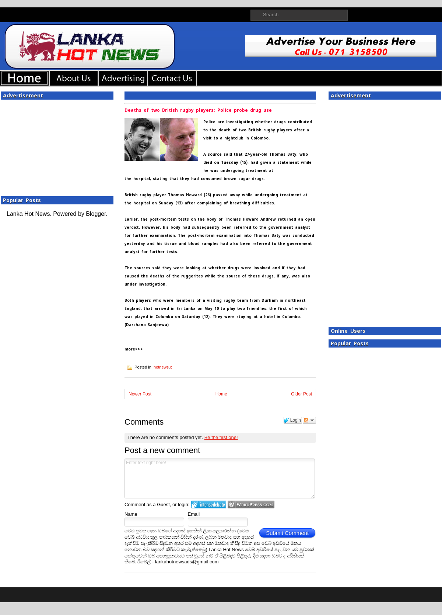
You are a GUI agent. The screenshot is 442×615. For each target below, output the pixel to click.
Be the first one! (221, 437)
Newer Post (140, 394)
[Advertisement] (57, 146)
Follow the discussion (309, 420)
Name (130, 514)
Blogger (96, 214)
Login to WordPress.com (251, 504)
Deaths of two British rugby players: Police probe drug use (198, 110)
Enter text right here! (219, 478)
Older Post (301, 394)
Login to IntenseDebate (208, 504)
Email (194, 514)
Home (221, 394)
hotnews (161, 367)
